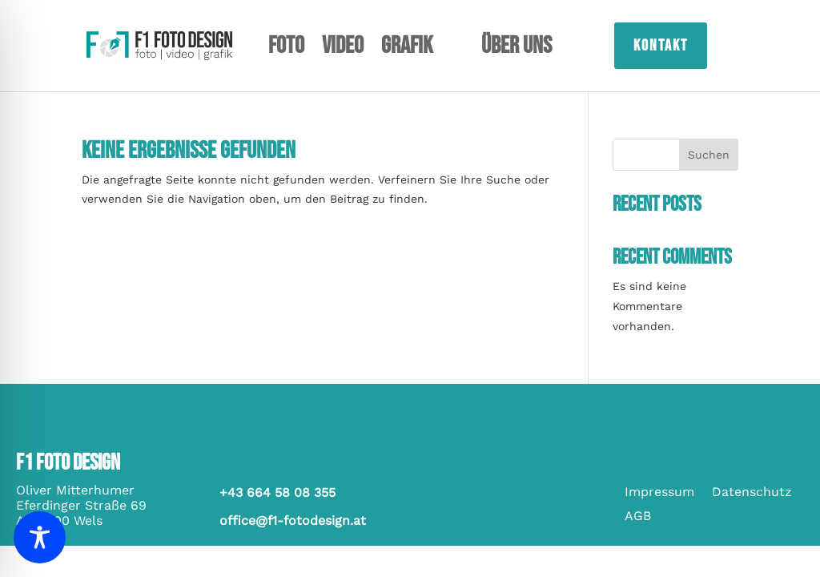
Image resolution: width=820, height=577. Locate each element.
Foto (286, 49)
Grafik (406, 49)
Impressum (659, 492)
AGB (638, 516)
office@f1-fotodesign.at (292, 520)
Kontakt (660, 45)
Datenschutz (752, 492)
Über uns (516, 49)
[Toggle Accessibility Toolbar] (39, 537)
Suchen (709, 154)
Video (343, 49)
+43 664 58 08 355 (277, 492)
